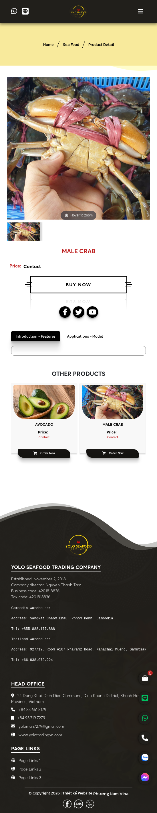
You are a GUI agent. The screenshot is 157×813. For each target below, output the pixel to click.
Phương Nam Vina (110, 793)
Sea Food (71, 45)
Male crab (112, 424)
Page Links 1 (30, 760)
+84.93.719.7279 (30, 717)
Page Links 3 (30, 777)
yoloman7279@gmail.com (41, 726)
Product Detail (101, 45)
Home (48, 45)
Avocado (44, 424)
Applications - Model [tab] (85, 336)
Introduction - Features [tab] (35, 336)
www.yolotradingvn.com (40, 734)
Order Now (44, 453)
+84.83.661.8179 (31, 709)
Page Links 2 (30, 769)
